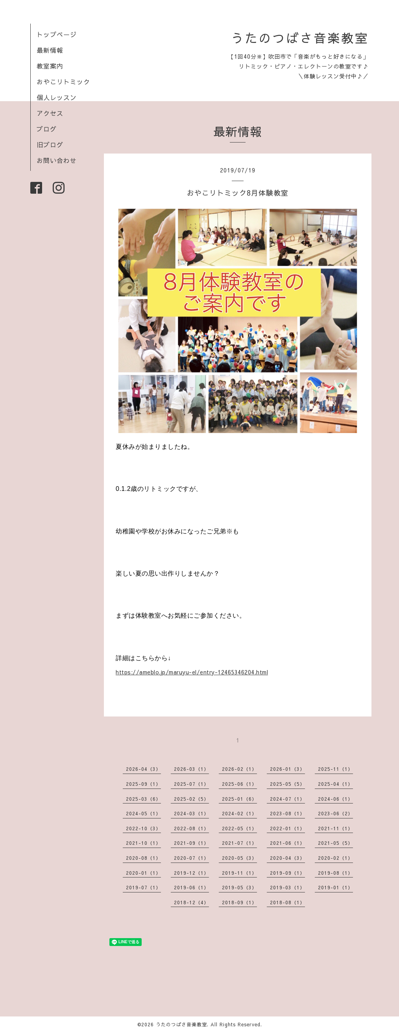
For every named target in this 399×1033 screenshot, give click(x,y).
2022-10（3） (143, 828)
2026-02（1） (239, 769)
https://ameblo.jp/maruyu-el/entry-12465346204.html (192, 672)
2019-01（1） (335, 887)
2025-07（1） (191, 784)
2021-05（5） (335, 843)
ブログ (47, 128)
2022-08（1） (191, 828)
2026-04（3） (143, 769)
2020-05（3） (239, 858)
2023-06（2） (335, 813)
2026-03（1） (191, 769)
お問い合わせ (57, 160)
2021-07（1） (239, 843)
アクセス (50, 113)
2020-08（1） (143, 858)
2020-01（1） (143, 873)
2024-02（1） (239, 813)
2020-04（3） (287, 858)
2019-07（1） (143, 887)
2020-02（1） (335, 858)
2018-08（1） (287, 902)
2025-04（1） (335, 784)
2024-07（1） (287, 799)
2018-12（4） (191, 902)
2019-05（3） (239, 887)
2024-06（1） (335, 799)
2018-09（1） (239, 902)
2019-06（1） (191, 887)
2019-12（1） (191, 873)
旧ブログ (50, 144)
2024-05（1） (143, 813)
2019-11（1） (239, 873)
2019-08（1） (335, 873)
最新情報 (50, 50)
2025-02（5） (191, 799)
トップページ (57, 34)
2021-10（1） (143, 843)
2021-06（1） (287, 843)
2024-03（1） (191, 813)
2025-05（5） (287, 784)
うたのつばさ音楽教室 (300, 37)
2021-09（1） (191, 843)
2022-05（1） (239, 828)
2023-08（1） (287, 813)
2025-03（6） (143, 799)
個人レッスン (57, 97)
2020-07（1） (191, 858)
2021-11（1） (335, 828)
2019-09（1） (287, 873)
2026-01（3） (287, 769)
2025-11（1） (335, 769)
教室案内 (50, 65)
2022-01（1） (287, 828)
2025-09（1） (143, 784)
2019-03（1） (287, 887)
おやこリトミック (63, 81)
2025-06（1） (239, 784)
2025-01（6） (239, 799)
